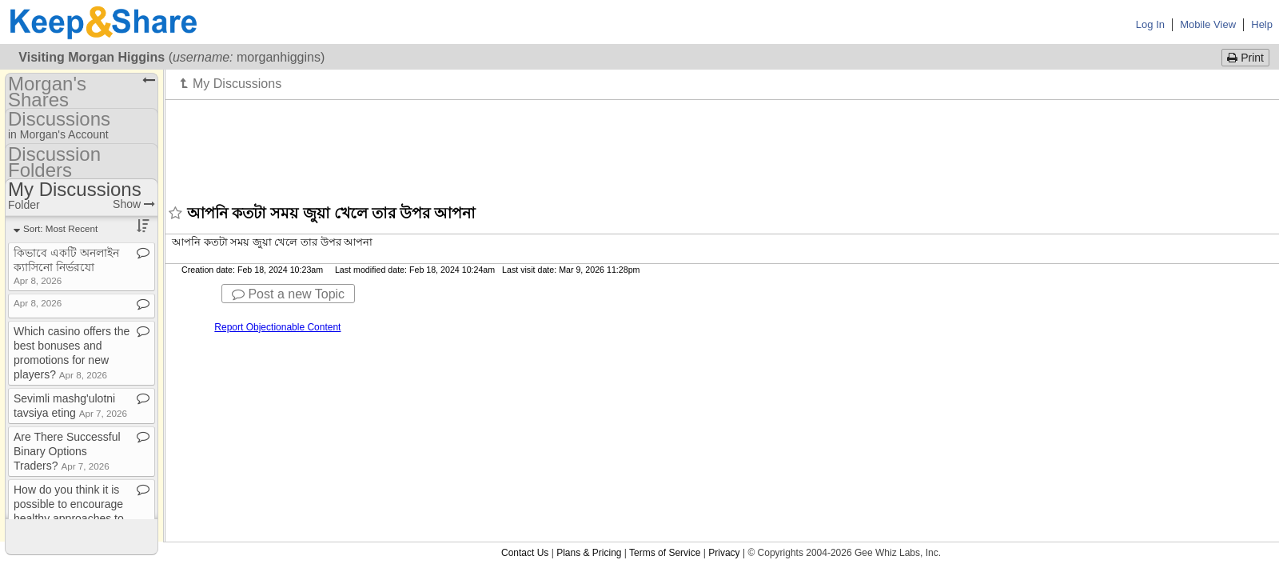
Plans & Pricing (588, 552)
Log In (1150, 24)
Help (1262, 24)
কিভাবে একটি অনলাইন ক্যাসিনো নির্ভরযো (66, 266)
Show (134, 204)
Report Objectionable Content (277, 327)
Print (1245, 57)
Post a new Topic (288, 294)
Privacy (723, 552)
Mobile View (1208, 24)
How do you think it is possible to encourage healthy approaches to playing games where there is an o (70, 518)
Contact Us (524, 552)
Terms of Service (664, 552)
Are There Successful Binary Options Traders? (67, 451)
